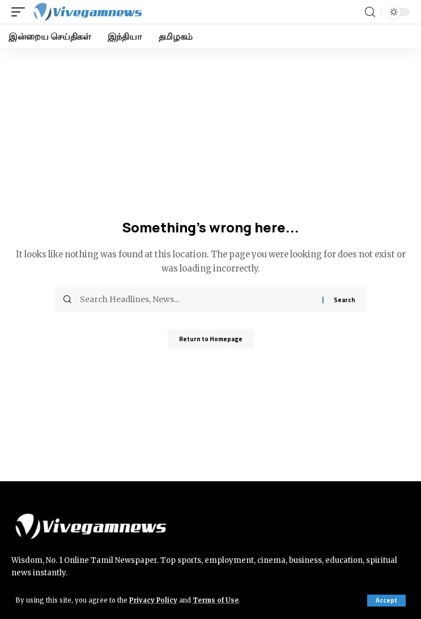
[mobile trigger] (21, 12)
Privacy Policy (153, 600)
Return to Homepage (211, 339)
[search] (370, 12)
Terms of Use (216, 600)
